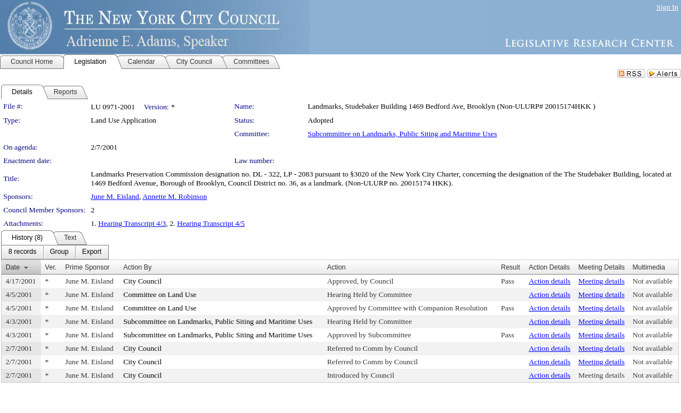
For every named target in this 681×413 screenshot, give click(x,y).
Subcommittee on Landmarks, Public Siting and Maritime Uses (402, 133)
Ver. (51, 267)
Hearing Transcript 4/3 (132, 223)
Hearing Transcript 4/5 (211, 223)
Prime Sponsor (87, 267)
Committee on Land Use (160, 294)
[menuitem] (22, 252)
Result (510, 267)
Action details (549, 281)
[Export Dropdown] (91, 252)
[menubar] (55, 252)
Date (13, 267)
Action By (137, 267)
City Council (142, 281)
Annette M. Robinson (174, 196)
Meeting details (601, 281)
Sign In (667, 7)
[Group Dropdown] (59, 252)
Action (336, 267)
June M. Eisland (115, 196)
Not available (653, 281)
